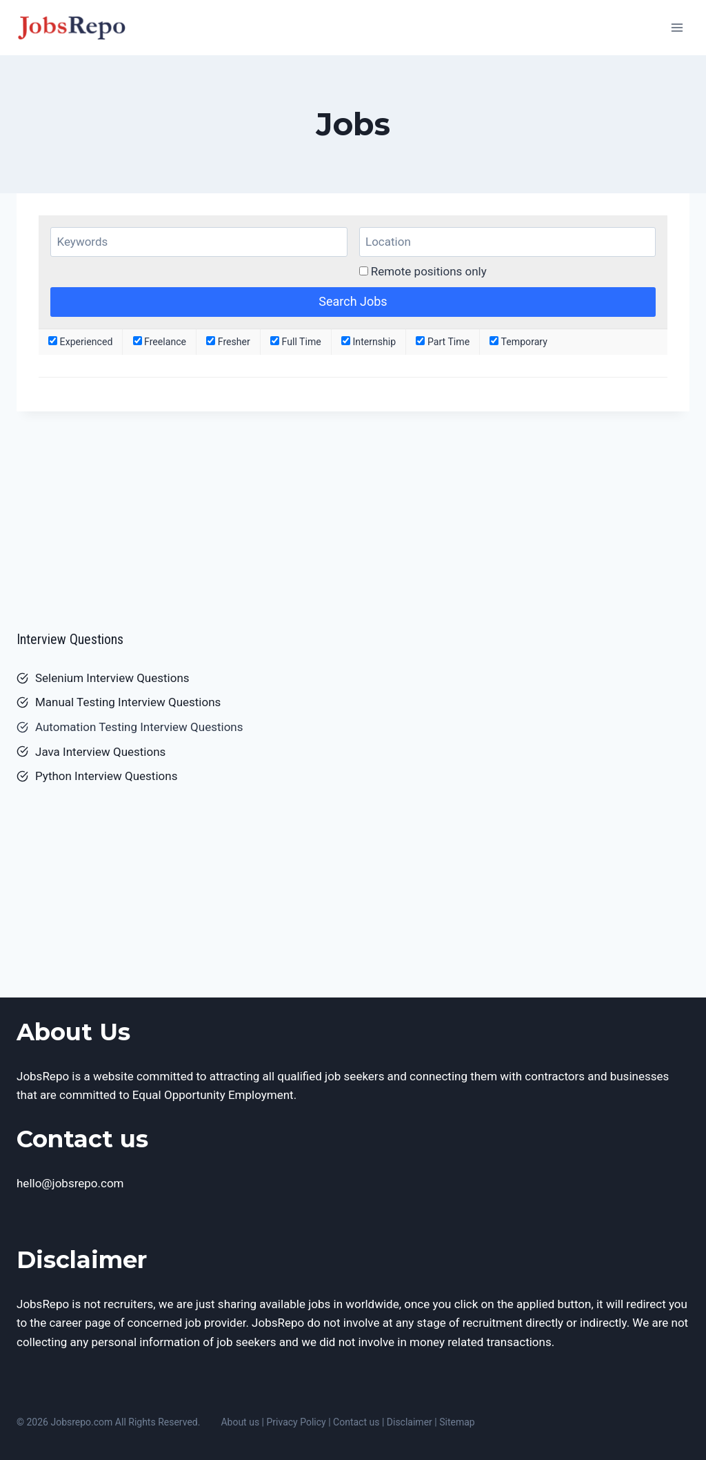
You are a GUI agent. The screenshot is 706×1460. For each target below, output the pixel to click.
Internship (368, 341)
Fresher (228, 341)
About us (240, 1422)
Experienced (80, 341)
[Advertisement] (353, 515)
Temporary (518, 341)
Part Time (443, 341)
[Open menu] (676, 27)
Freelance (160, 341)
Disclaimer (409, 1422)
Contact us (356, 1422)
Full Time (295, 341)
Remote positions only (429, 271)
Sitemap (456, 1422)
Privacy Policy (296, 1422)
